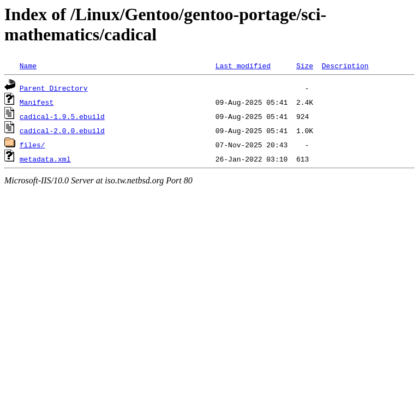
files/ (32, 145)
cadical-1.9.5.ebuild (62, 116)
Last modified (243, 65)
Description (345, 65)
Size (304, 65)
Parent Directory (54, 88)
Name (28, 65)
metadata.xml (45, 159)
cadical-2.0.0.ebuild (62, 130)
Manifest (36, 102)
